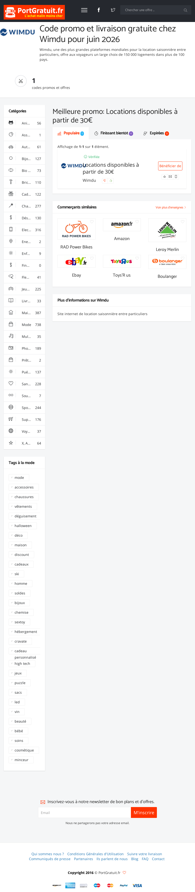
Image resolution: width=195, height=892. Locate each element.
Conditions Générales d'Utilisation (95, 853)
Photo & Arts (25, 348)
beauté (20, 721)
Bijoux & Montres (27, 159)
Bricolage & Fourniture (27, 182)
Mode (25, 325)
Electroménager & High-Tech (27, 230)
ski (17, 573)
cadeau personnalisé (25, 651)
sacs (18, 692)
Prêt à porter (26, 360)
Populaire (70, 133)
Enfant (25, 254)
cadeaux (21, 564)
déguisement (25, 516)
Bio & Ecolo (25, 171)
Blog (134, 858)
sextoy (20, 622)
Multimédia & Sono (27, 337)
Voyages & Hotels (27, 431)
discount (22, 554)
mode (19, 477)
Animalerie (25, 123)
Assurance (25, 135)
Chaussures (25, 206)
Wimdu (90, 180)
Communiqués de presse (50, 858)
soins (19, 740)
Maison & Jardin (27, 313)
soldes (20, 593)
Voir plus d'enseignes (171, 207)
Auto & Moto (25, 147)
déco (19, 535)
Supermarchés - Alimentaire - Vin (27, 420)
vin (17, 711)
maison (21, 545)
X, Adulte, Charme (27, 443)
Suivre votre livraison (144, 853)
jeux (18, 673)
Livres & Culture (27, 301)
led (17, 702)
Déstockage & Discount (27, 218)
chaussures (24, 496)
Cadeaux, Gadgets (27, 194)
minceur (21, 759)
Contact (158, 858)
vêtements (23, 506)
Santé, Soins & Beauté (27, 384)
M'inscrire (144, 812)
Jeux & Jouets (26, 289)
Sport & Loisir (26, 408)
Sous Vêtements (27, 396)
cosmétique (24, 750)
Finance (25, 265)
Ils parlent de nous (112, 858)
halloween (23, 525)
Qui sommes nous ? (47, 853)
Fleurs (25, 277)
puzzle (20, 682)
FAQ (145, 858)
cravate (21, 641)
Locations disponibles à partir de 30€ (111, 168)
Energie (25, 242)
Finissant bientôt (113, 133)
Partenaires (83, 858)
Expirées (156, 133)
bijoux (20, 602)
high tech (22, 663)
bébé (19, 731)
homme (21, 583)
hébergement (26, 631)
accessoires (24, 487)
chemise (21, 612)
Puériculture (25, 372)
